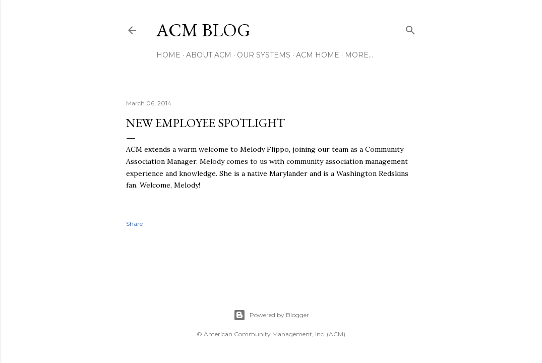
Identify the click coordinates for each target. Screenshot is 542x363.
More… (359, 54)
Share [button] (134, 223)
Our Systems (263, 54)
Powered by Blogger (271, 315)
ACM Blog (203, 30)
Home (168, 54)
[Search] (410, 28)
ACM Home (317, 54)
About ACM (208, 54)
